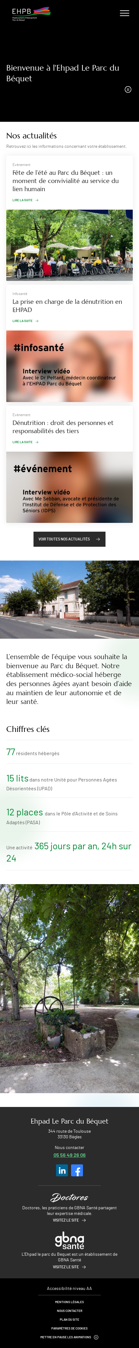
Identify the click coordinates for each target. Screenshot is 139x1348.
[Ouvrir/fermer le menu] (124, 13)
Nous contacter (69, 1311)
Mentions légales (69, 1302)
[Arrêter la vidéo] (128, 89)
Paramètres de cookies (69, 1328)
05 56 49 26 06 (70, 1155)
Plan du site (69, 1319)
